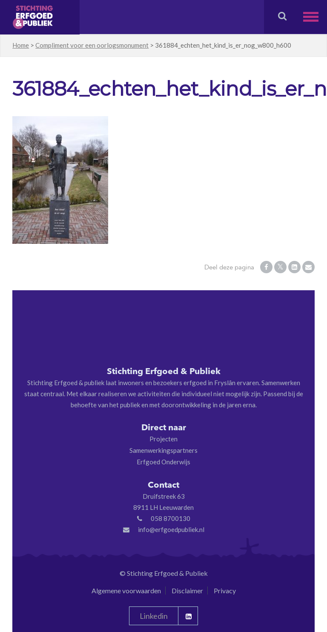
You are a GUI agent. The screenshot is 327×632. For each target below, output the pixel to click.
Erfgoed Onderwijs (163, 462)
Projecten (163, 439)
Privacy (225, 590)
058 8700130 (170, 518)
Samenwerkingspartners (163, 450)
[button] (315, 17)
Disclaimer (187, 590)
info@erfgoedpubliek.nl (171, 529)
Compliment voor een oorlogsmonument (92, 45)
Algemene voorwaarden (126, 590)
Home (20, 45)
